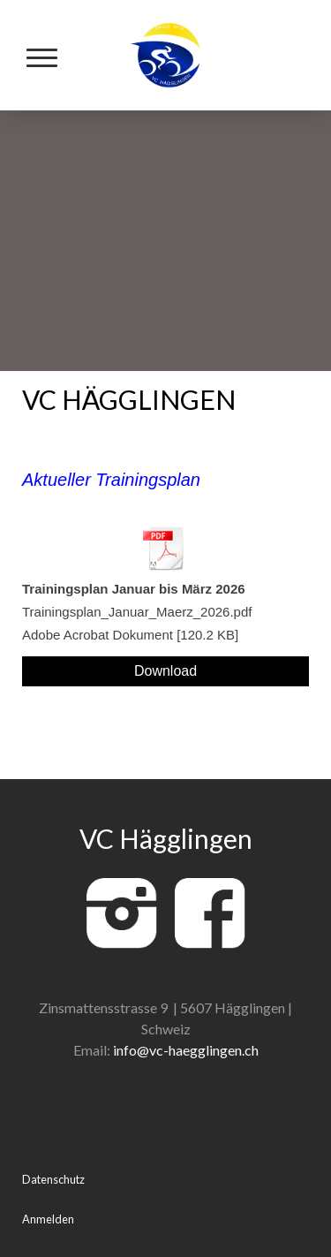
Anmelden (48, 1219)
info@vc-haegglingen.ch (186, 1049)
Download (165, 670)
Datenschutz (53, 1179)
